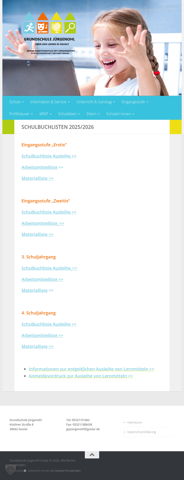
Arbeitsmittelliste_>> (43, 223)
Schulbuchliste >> (49, 156)
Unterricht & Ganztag (94, 101)
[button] (10, 469)
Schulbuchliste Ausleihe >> (49, 212)
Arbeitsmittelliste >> (43, 279)
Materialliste (35, 290)
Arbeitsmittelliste (39, 167)
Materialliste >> (38, 234)
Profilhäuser (19, 113)
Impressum (134, 422)
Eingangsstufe (133, 101)
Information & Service (48, 101)
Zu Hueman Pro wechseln (66, 470)
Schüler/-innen (118, 113)
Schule (14, 101)
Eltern (91, 113)
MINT (43, 113)
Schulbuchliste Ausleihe (47, 324)
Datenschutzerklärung (141, 432)
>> (38, 178)
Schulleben (67, 113)
